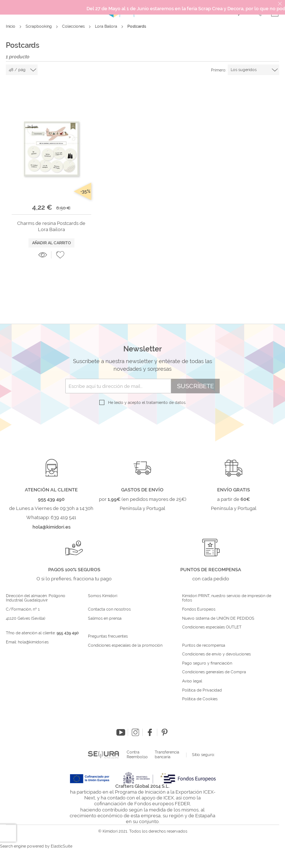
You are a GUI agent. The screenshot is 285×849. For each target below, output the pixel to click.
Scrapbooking (39, 26)
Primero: (218, 70)
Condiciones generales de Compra (214, 672)
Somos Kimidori (102, 596)
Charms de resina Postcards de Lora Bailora (51, 226)
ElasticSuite (61, 846)
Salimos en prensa (105, 618)
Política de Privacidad (202, 690)
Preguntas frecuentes (108, 636)
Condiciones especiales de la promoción (125, 645)
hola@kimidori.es (33, 642)
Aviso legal (192, 681)
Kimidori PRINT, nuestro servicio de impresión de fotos (226, 598)
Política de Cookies (199, 699)
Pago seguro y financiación (207, 663)
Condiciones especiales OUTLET (212, 627)
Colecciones (74, 26)
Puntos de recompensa (203, 645)
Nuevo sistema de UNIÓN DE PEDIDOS (218, 618)
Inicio (11, 26)
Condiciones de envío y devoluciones (216, 654)
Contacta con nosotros (109, 609)
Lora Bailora (106, 26)
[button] (60, 254)
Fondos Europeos (198, 609)
